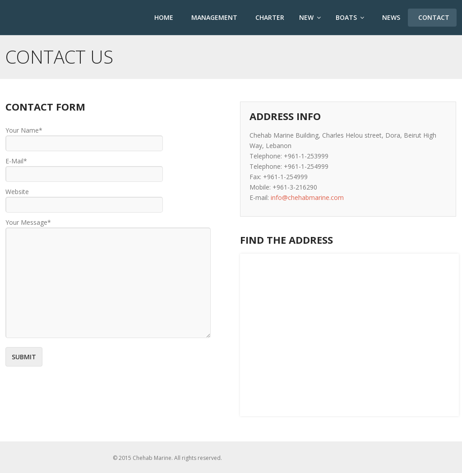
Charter (269, 17)
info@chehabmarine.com (307, 197)
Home (162, 17)
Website (17, 191)
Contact (432, 17)
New (310, 17)
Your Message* (28, 222)
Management (213, 17)
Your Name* (23, 130)
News (390, 17)
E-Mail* (16, 161)
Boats (350, 17)
